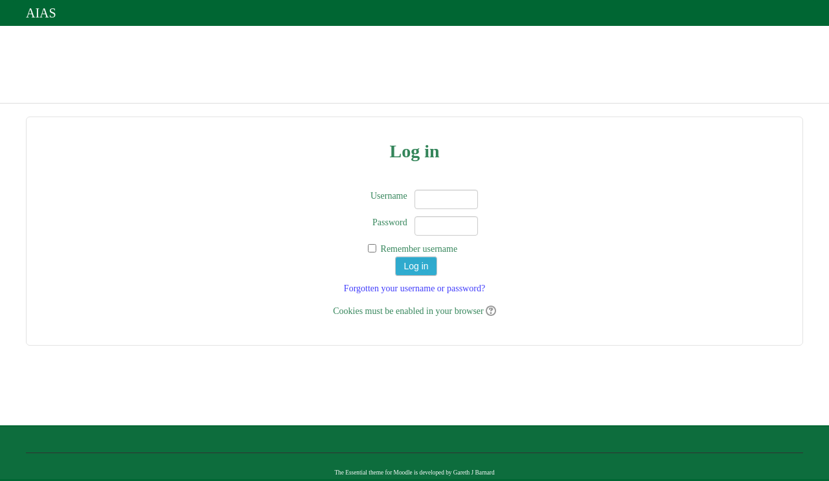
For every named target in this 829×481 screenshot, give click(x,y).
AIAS (41, 13)
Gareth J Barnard (474, 472)
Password (389, 222)
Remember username (419, 249)
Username (388, 196)
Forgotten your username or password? (414, 288)
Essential (356, 472)
